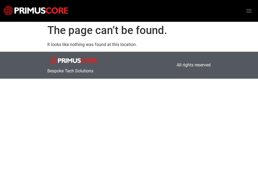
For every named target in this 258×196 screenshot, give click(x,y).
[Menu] (249, 11)
